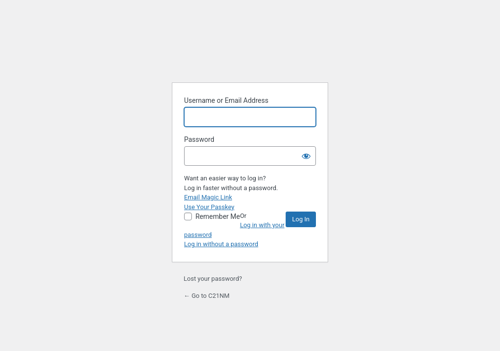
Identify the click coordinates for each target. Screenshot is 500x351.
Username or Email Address (226, 100)
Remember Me (217, 216)
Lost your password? (213, 278)
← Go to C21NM (206, 295)
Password (199, 139)
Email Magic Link (208, 197)
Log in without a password (221, 244)
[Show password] (306, 156)
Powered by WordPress (250, 48)
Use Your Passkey (209, 207)
